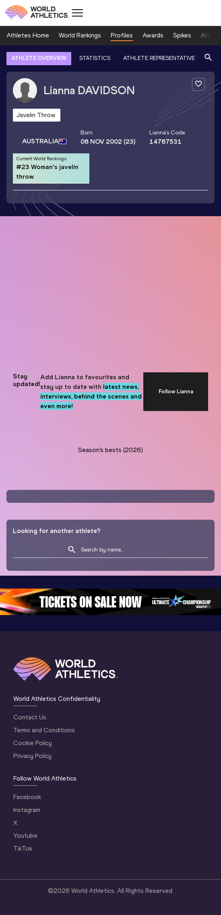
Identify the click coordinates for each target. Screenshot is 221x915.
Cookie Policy (32, 743)
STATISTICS (94, 58)
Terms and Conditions (44, 730)
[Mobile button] (77, 13)
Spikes (182, 35)
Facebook (27, 797)
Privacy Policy (32, 756)
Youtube (25, 835)
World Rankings (80, 35)
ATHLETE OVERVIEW (38, 58)
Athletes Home (27, 35)
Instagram (26, 810)
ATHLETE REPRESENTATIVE (159, 58)
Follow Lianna (176, 391)
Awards (153, 35)
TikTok (22, 848)
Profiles (122, 35)
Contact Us (29, 717)
